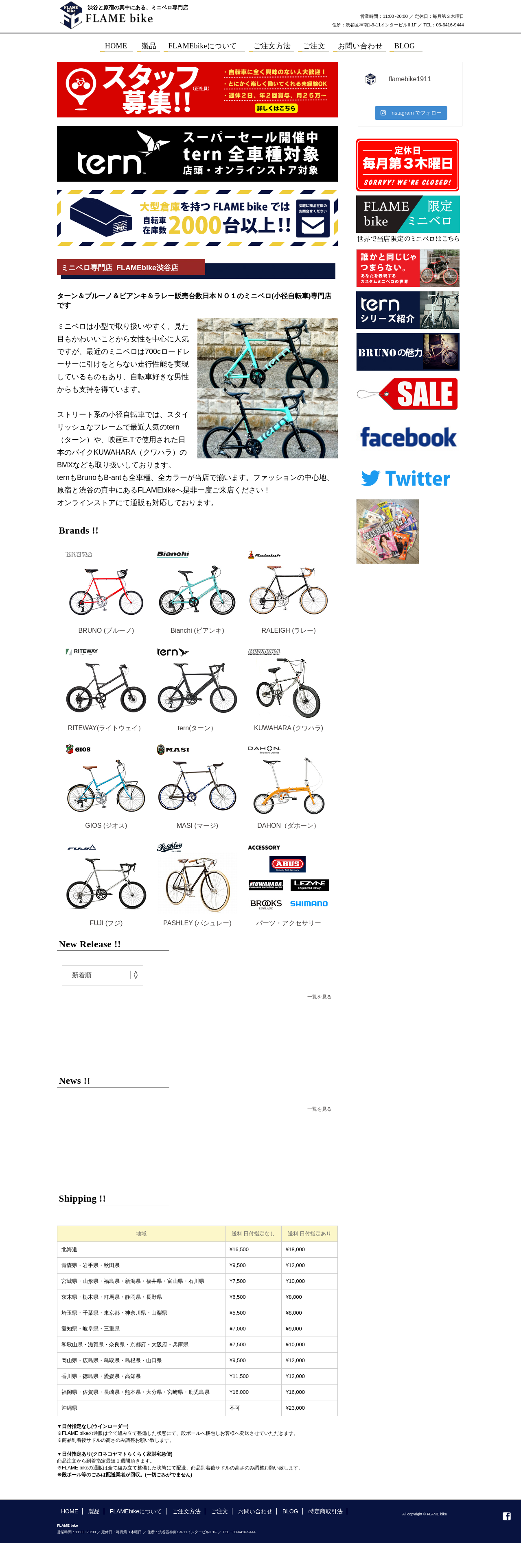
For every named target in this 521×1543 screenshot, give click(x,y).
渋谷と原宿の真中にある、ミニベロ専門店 (138, 7)
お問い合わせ (255, 1511)
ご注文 (219, 1511)
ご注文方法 (186, 1511)
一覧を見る (319, 997)
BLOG (290, 1511)
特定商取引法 (326, 1511)
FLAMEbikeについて (136, 1511)
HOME (69, 1511)
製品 (94, 1511)
